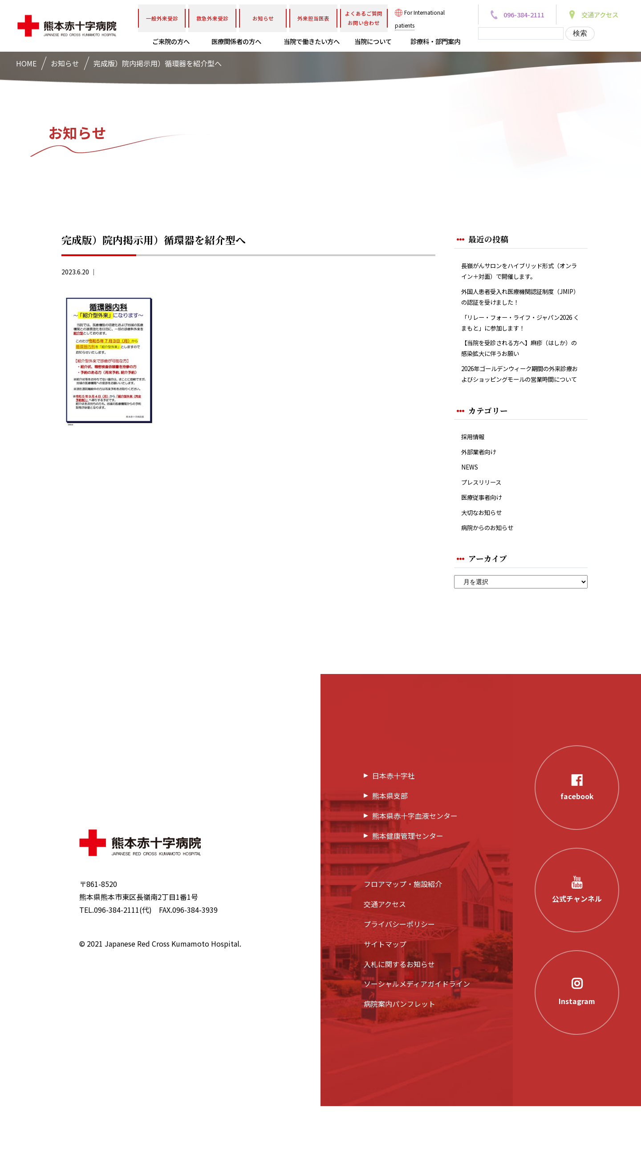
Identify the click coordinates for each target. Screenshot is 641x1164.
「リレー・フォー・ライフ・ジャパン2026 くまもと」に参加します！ (518, 344)
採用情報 (475, 482)
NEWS (471, 516)
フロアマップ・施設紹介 (403, 942)
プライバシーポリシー (399, 982)
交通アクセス (385, 962)
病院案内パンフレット (399, 1062)
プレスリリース (486, 533)
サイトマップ (385, 1002)
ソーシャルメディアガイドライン (417, 1042)
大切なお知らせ (486, 567)
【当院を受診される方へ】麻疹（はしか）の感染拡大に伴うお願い (518, 374)
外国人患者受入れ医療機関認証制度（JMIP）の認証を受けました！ (518, 315)
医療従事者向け (486, 550)
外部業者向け (482, 499)
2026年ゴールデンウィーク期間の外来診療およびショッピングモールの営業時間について (519, 410)
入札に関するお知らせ (399, 1022)
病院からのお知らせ (493, 584)
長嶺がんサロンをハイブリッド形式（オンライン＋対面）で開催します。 (518, 279)
